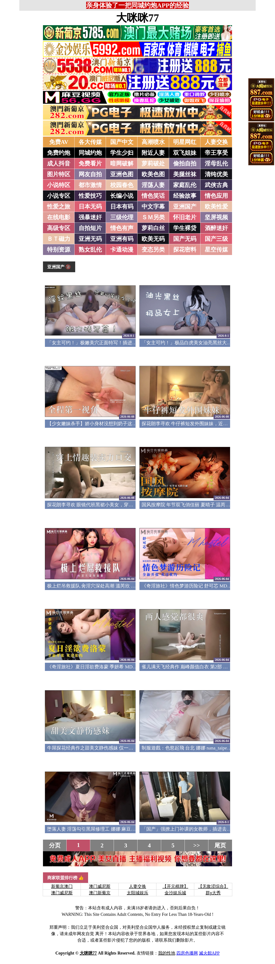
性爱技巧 (90, 196)
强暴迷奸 (90, 217)
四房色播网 (187, 953)
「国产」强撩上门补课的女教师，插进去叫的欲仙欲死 (198, 829)
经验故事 (184, 196)
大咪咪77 (137, 18)
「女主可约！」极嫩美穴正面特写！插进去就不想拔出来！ (108, 342)
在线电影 (58, 217)
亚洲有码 (121, 239)
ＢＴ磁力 (58, 239)
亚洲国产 (184, 206)
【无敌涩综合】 (213, 886)
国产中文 (121, 142)
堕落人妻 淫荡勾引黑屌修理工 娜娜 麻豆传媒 (94, 829)
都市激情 (90, 185)
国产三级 (216, 239)
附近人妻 (153, 153)
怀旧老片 (184, 217)
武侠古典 (216, 185)
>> (196, 845)
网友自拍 (90, 174)
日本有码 (121, 206)
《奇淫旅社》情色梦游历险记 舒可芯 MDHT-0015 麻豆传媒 (203, 586)
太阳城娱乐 (137, 892)
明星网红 (184, 142)
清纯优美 (216, 174)
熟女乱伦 (90, 249)
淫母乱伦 (216, 163)
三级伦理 (121, 217)
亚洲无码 (90, 239)
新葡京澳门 (62, 886)
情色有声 (121, 228)
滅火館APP (209, 953)
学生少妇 (121, 153)
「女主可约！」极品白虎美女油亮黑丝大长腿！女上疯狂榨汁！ (208, 342)
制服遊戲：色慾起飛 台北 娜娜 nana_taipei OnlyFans (195, 748)
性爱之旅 (58, 206)
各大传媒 (90, 142)
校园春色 (121, 185)
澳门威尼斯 (99, 886)
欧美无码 (153, 239)
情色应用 (216, 196)
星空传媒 (216, 249)
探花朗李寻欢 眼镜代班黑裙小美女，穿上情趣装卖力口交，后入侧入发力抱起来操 (132, 504)
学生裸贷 (184, 228)
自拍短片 (90, 228)
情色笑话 (153, 196)
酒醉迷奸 (216, 228)
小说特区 (58, 185)
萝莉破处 (153, 163)
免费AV (59, 142)
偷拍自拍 (184, 163)
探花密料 (184, 249)
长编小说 (121, 196)
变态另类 (153, 249)
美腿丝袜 (184, 174)
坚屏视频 (216, 217)
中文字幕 (153, 206)
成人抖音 (58, 163)
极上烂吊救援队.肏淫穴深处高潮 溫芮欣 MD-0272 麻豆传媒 (108, 586)
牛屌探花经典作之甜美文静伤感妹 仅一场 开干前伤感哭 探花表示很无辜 (122, 748)
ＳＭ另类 (153, 217)
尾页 (220, 845)
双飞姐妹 (184, 153)
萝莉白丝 (153, 228)
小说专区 (58, 196)
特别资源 (58, 249)
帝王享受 (216, 153)
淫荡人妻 (153, 185)
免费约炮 (58, 153)
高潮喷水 (153, 142)
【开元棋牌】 (175, 886)
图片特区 (58, 174)
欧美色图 (153, 174)
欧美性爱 (216, 206)
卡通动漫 (121, 249)
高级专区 (58, 228)
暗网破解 (121, 163)
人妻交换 (216, 142)
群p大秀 (213, 892)
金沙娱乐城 (175, 892)
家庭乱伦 (184, 185)
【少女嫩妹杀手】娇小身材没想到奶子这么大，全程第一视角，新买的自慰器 (127, 423)
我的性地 (166, 953)
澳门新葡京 (99, 892)
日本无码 (90, 206)
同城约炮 (90, 153)
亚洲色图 (121, 174)
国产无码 (184, 239)
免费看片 (90, 163)
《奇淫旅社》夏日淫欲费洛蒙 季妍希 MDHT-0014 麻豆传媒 (108, 666)
